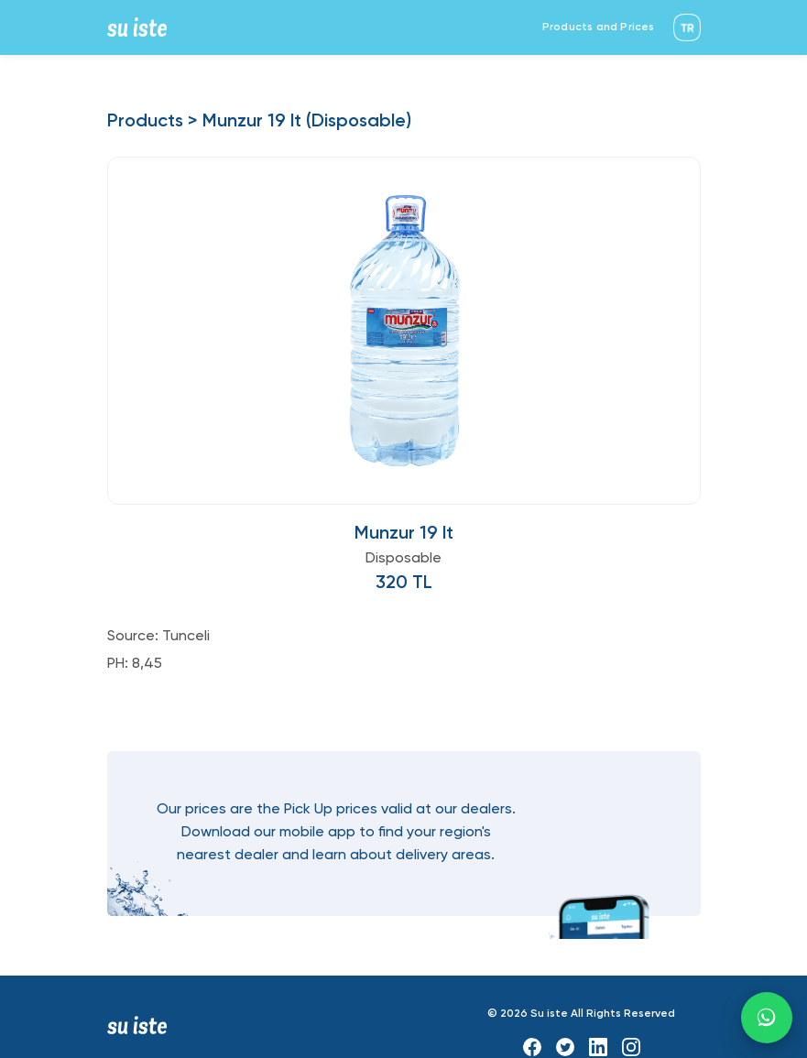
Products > (152, 122)
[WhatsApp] (766, 1017)
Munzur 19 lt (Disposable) (306, 122)
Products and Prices (598, 27)
